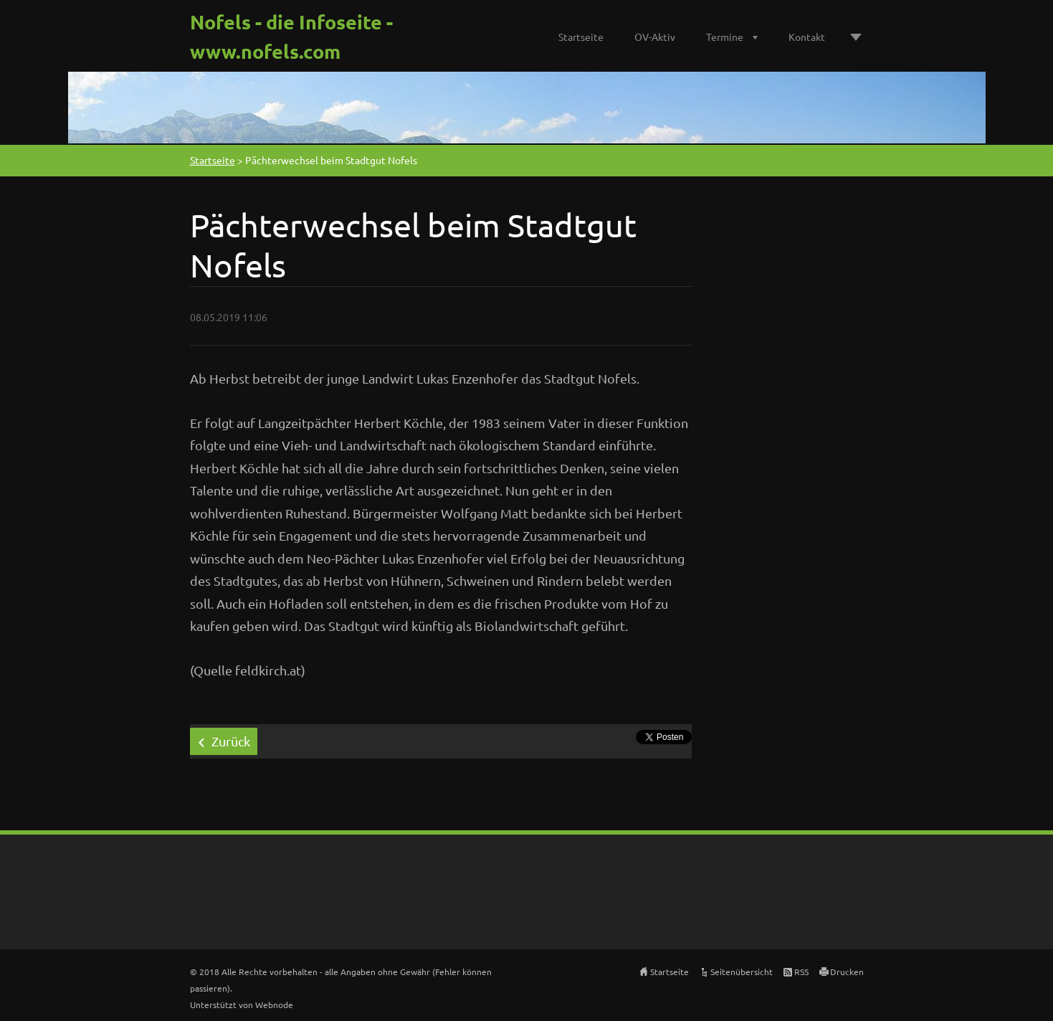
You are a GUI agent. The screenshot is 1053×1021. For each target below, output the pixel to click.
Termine (724, 36)
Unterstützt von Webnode (241, 1004)
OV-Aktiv (654, 36)
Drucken (847, 971)
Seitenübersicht (741, 971)
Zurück (230, 741)
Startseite (581, 36)
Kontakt (806, 36)
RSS (801, 971)
